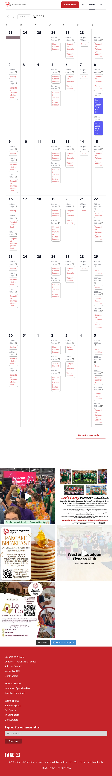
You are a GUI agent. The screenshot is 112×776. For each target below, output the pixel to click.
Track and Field (98, 214)
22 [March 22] (96, 199)
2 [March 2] (10, 65)
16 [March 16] (11, 199)
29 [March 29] (96, 257)
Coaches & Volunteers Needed (20, 661)
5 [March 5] (52, 65)
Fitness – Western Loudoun (56, 46)
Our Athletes (11, 719)
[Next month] (13, 16)
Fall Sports (10, 710)
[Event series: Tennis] (95, 283)
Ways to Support (13, 683)
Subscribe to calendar (89, 435)
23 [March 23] (11, 257)
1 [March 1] (95, 33)
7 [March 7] (81, 65)
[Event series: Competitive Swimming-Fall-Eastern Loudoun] (59, 88)
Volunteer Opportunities (17, 688)
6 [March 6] (66, 65)
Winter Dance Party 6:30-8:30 (97, 128)
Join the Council (13, 666)
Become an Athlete (14, 657)
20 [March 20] (67, 199)
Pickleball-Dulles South (13, 167)
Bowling (13, 76)
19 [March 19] (53, 199)
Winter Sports (12, 715)
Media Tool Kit (12, 671)
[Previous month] (8, 16)
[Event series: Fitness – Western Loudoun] (59, 40)
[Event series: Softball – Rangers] (59, 359)
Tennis (97, 287)
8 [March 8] (95, 65)
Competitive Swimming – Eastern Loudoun (98, 50)
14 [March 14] (82, 142)
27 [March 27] (67, 257)
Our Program (11, 676)
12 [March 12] (53, 142)
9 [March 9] (10, 142)
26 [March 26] (53, 257)
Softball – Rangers (56, 365)
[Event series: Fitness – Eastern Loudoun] (101, 294)
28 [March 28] (82, 257)
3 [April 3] (66, 335)
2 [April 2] (52, 335)
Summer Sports (13, 705)
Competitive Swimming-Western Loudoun (70, 50)
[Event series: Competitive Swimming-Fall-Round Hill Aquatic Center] (73, 40)
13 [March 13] (67, 142)
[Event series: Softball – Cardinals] (73, 343)
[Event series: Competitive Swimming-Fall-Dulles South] (16, 84)
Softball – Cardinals (70, 349)
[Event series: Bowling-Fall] (16, 72)
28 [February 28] (82, 33)
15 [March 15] (96, 142)
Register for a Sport (15, 693)
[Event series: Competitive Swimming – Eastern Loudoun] (101, 40)
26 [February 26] (53, 33)
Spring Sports (12, 700)
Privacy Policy (48, 767)
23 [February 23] (11, 33)
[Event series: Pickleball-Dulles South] (16, 161)
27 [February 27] (67, 33)
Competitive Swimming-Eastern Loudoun (56, 99)
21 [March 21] (82, 199)
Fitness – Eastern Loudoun (98, 301)
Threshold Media (94, 762)
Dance (83, 44)
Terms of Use (64, 767)
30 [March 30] (11, 335)
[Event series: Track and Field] (95, 209)
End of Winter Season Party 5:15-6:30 (98, 106)
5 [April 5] (95, 335)
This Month (24, 17)
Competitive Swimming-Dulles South (13, 93)
